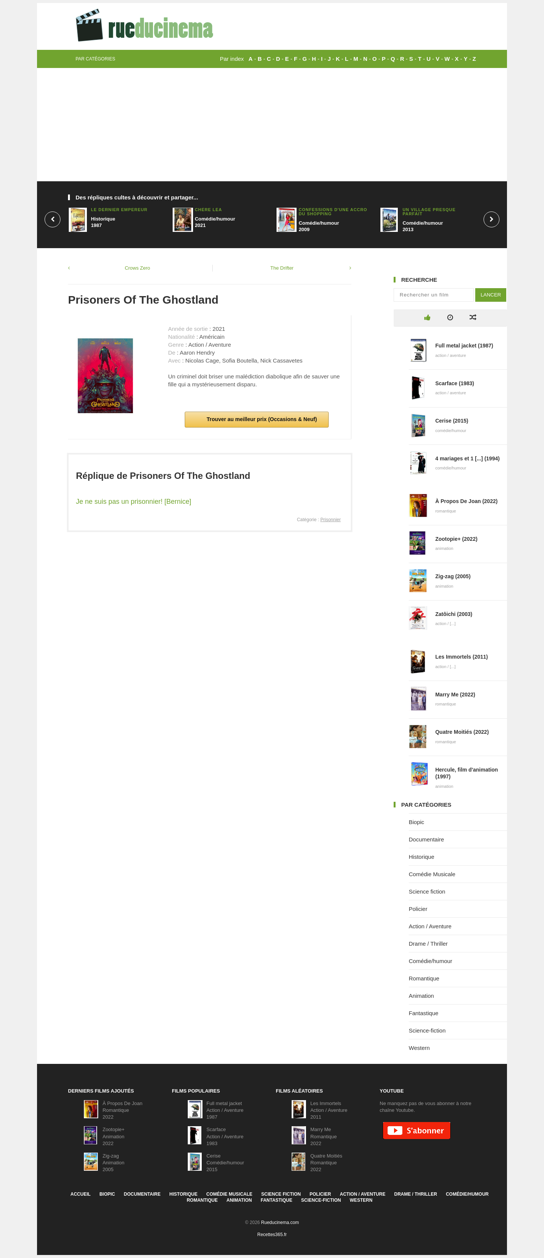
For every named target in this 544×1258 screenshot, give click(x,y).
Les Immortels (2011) (461, 657)
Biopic (416, 822)
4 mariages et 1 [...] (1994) (467, 458)
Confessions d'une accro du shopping (333, 211)
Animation (421, 996)
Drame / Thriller (428, 943)
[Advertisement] (272, 125)
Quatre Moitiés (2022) (462, 732)
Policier (418, 909)
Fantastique (423, 1013)
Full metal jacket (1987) (464, 346)
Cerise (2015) (451, 421)
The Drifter (282, 268)
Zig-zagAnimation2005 (113, 1162)
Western (419, 1048)
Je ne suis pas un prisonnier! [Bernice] (133, 501)
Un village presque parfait (429, 211)
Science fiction (427, 891)
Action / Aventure (430, 926)
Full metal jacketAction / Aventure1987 (224, 1110)
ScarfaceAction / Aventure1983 (224, 1136)
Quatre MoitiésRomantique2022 (326, 1162)
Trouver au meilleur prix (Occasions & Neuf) (261, 419)
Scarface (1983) (454, 383)
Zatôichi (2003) (453, 614)
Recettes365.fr (272, 1234)
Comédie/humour (430, 961)
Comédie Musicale (432, 874)
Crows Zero (137, 268)
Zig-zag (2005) (452, 576)
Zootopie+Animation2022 (113, 1136)
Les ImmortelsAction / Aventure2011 (328, 1110)
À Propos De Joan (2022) (466, 501)
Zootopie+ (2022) (456, 539)
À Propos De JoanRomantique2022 (122, 1110)
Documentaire (426, 839)
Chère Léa (208, 209)
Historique (421, 857)
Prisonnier (330, 519)
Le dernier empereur (119, 209)
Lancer (491, 295)
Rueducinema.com (280, 1222)
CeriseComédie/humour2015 (225, 1162)
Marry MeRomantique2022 (323, 1136)
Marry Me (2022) (455, 695)
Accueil (80, 1194)
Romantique (424, 978)
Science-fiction (427, 1030)
